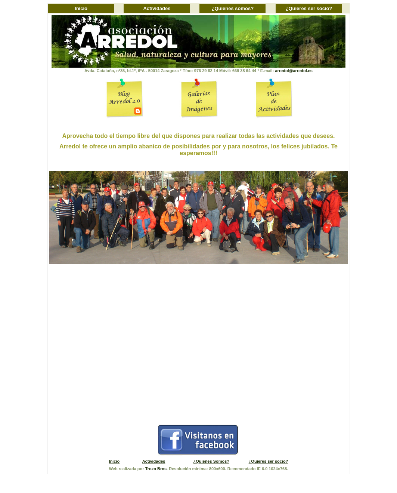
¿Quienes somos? (233, 8)
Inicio (81, 8)
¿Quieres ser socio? (308, 8)
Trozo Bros (156, 468)
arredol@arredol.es (294, 70)
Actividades (156, 8)
